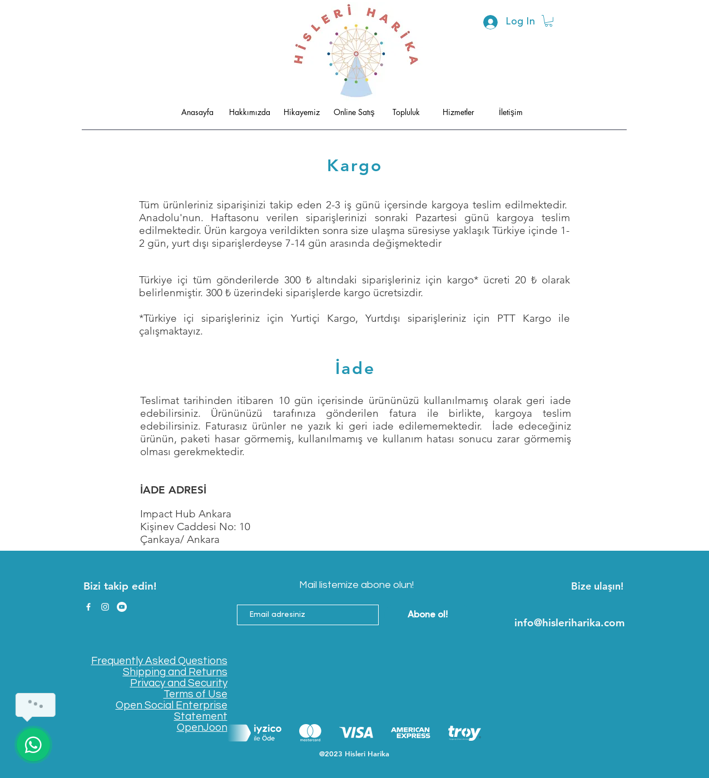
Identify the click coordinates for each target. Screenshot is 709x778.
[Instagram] (105, 607)
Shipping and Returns (175, 671)
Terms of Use (195, 694)
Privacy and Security (178, 683)
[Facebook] (88, 607)
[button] (549, 21)
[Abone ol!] (427, 615)
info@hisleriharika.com (569, 622)
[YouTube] (122, 607)
